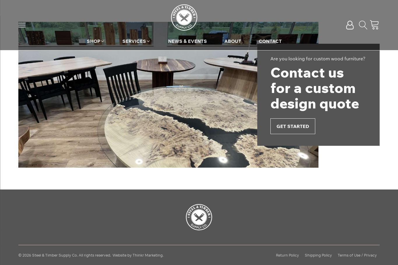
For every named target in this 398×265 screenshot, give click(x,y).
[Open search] (363, 25)
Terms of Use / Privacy (357, 255)
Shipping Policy (318, 255)
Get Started (293, 126)
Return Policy (287, 255)
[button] (22, 25)
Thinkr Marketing (148, 255)
